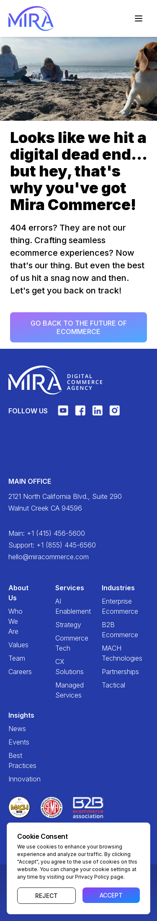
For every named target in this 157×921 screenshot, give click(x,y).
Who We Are (14, 621)
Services (61, 588)
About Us (14, 593)
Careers (14, 671)
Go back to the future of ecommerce (79, 329)
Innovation (14, 779)
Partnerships (107, 671)
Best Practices (14, 760)
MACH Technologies (107, 653)
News (14, 728)
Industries (107, 588)
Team (14, 658)
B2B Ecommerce (107, 629)
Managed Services (61, 690)
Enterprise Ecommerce (107, 606)
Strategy (61, 624)
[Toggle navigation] (139, 18)
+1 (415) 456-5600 (56, 533)
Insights (14, 715)
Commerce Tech (61, 643)
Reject (46, 895)
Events (14, 742)
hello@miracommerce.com (48, 557)
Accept (111, 895)
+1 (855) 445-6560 (66, 545)
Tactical (107, 685)
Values (14, 645)
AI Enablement (61, 606)
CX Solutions (61, 666)
